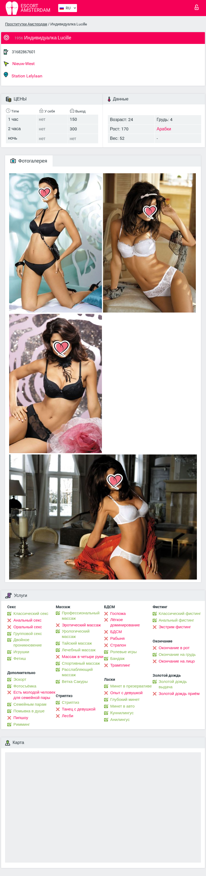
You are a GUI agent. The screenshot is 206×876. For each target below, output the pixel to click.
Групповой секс (27, 633)
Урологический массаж (76, 634)
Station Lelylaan (23, 75)
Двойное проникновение (27, 642)
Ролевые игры (123, 651)
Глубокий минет (125, 699)
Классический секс (30, 613)
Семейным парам (29, 704)
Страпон (118, 645)
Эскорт (19, 679)
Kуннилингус (122, 712)
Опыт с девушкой (126, 692)
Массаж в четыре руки (83, 656)
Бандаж (117, 658)
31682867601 (23, 52)
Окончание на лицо (177, 661)
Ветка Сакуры (75, 681)
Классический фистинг (180, 613)
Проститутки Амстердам (26, 24)
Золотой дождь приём (179, 693)
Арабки (164, 128)
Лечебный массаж (79, 650)
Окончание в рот (174, 647)
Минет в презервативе (131, 686)
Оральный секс (27, 627)
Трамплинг (120, 665)
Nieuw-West (19, 63)
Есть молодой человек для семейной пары (34, 695)
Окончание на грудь (177, 654)
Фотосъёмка (24, 686)
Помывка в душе (29, 711)
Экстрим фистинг (175, 627)
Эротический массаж (81, 625)
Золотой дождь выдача (173, 684)
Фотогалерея (28, 161)
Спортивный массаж (81, 663)
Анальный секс (27, 620)
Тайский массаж (77, 643)
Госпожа (118, 613)
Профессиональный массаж (81, 616)
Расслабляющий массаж (77, 672)
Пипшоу (20, 717)
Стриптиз (70, 702)
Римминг (21, 724)
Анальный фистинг (176, 620)
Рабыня (117, 638)
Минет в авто (122, 706)
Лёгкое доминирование (125, 622)
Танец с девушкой (78, 709)
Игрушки (21, 651)
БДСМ (116, 631)
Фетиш (19, 658)
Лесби (67, 715)
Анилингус (120, 719)
